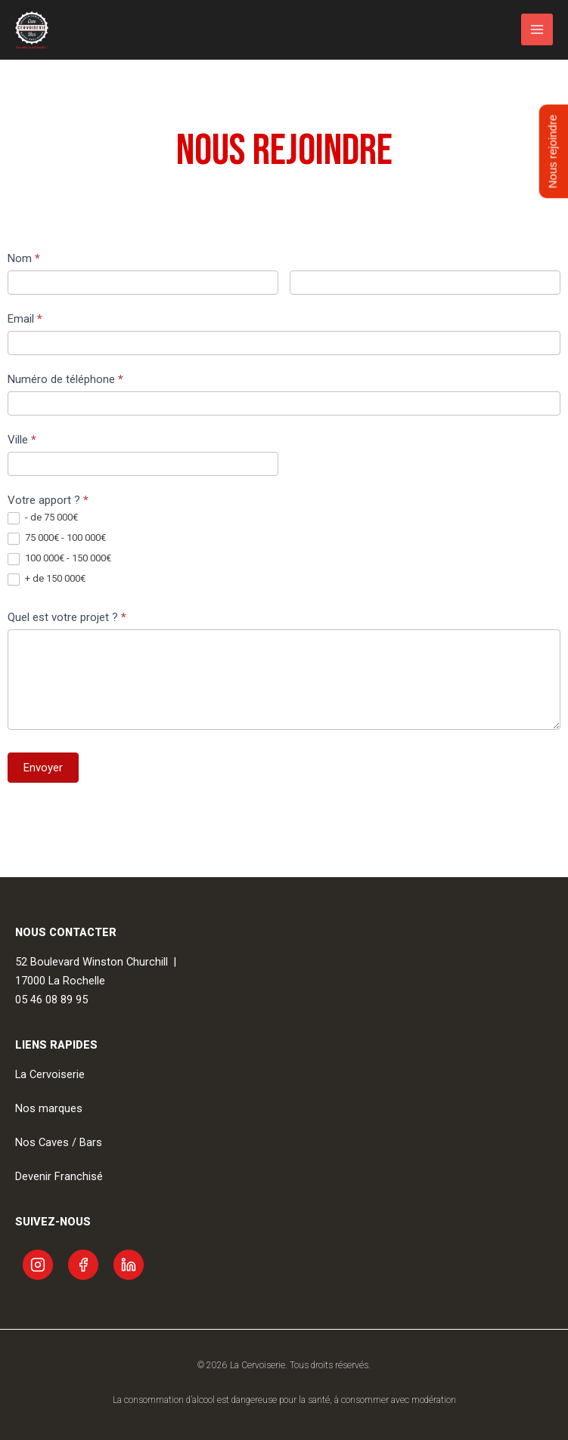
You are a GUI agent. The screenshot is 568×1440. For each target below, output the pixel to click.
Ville (22, 440)
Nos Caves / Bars (58, 1142)
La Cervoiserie (50, 1074)
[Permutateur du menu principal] (537, 29)
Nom (24, 258)
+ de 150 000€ (46, 579)
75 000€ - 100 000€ (57, 538)
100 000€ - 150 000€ (59, 558)
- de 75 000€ (43, 517)
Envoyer (43, 767)
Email (25, 319)
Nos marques (48, 1108)
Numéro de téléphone (65, 379)
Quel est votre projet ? (67, 617)
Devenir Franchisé (59, 1176)
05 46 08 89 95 (51, 999)
